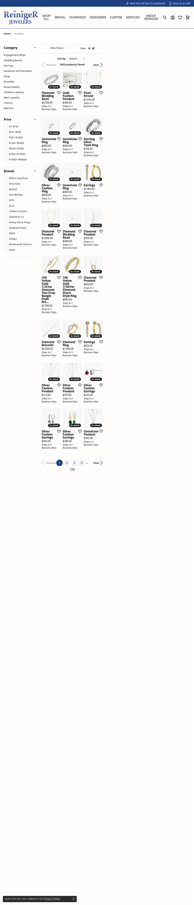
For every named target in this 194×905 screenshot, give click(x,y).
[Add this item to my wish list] (87, 122)
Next (183, 65)
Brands (9, 171)
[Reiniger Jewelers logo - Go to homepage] (21, 18)
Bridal (60, 17)
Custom (116, 17)
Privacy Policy (52, 898)
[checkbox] (11, 126)
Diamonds (77, 17)
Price (7, 119)
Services (133, 17)
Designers (98, 17)
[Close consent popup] (74, 899)
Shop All (46, 17)
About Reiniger (151, 17)
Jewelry (7, 33)
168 (132, 614)
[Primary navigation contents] (100, 18)
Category (11, 47)
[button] (145, 3)
